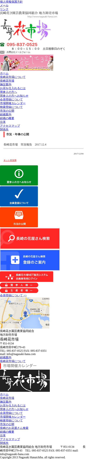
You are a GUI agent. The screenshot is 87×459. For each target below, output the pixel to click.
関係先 (4, 129)
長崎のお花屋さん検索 (14, 428)
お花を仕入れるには (13, 88)
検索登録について (11, 106)
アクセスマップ (10, 125)
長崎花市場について (13, 76)
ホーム (4, 73)
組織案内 (5, 114)
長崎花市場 (7, 80)
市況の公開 (7, 110)
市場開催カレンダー (13, 103)
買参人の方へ (8, 91)
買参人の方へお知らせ (14, 95)
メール (4, 5)
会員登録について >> (13, 295)
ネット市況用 (10, 160)
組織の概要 (7, 118)
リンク (4, 9)
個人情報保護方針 (11, 1)
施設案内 (5, 84)
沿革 (3, 122)
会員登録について (11, 99)
